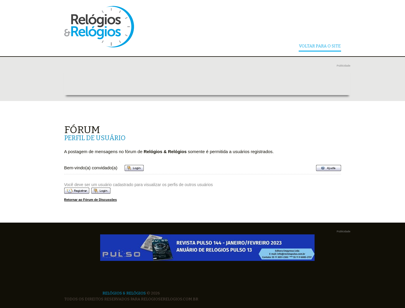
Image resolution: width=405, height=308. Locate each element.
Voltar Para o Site (320, 46)
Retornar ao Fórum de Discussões (90, 199)
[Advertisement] (207, 82)
